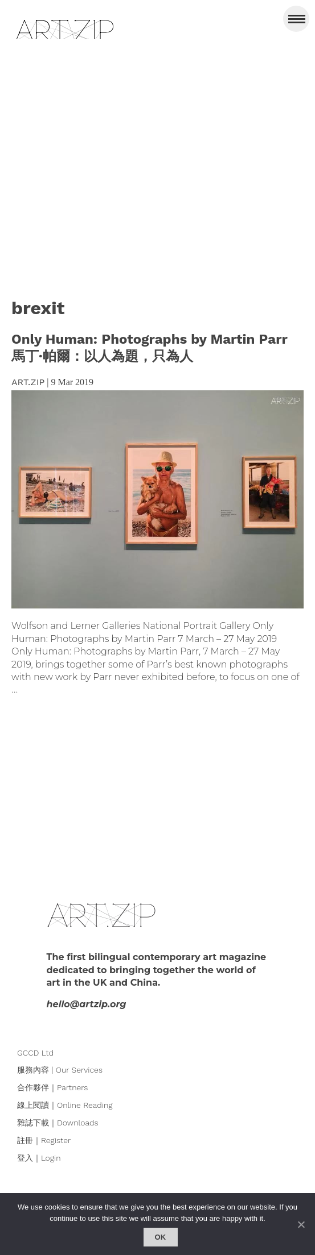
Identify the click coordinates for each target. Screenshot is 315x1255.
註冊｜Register (44, 1140)
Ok (160, 1237)
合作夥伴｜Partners (52, 1087)
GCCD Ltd (35, 1052)
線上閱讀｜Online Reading (65, 1105)
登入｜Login (39, 1157)
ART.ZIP (27, 382)
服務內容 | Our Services (60, 1069)
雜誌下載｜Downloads (58, 1122)
